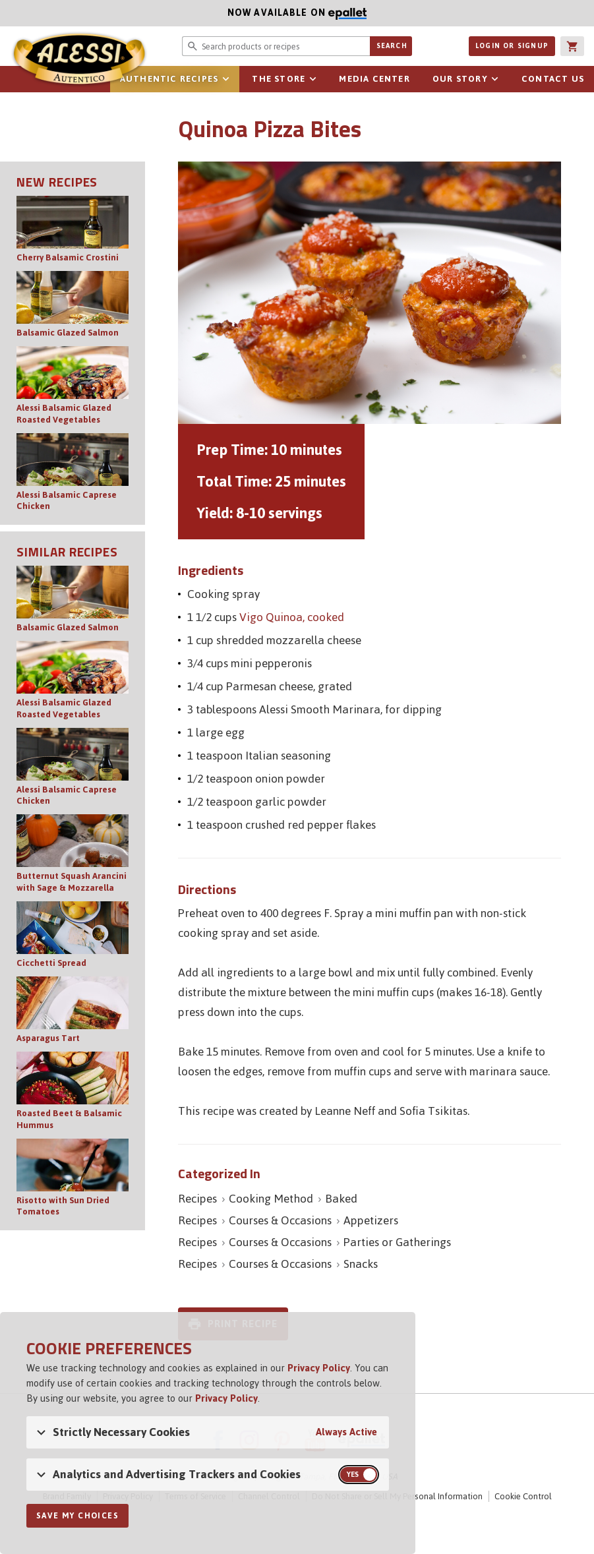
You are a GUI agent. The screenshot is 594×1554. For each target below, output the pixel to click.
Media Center (374, 79)
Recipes (197, 1198)
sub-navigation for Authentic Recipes (225, 79)
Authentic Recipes (169, 79)
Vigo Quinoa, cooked (291, 617)
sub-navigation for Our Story (495, 79)
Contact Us (552, 79)
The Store (278, 79)
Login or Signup (512, 46)
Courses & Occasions (280, 1220)
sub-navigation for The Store (312, 79)
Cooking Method (271, 1198)
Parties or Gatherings (397, 1242)
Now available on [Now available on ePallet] (183, 13)
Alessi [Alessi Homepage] (79, 60)
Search (391, 46)
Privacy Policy (318, 1367)
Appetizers (370, 1220)
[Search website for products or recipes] (275, 46)
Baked (341, 1198)
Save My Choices (77, 1516)
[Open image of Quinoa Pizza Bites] (369, 293)
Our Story (460, 79)
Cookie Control (523, 1496)
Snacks (360, 1264)
